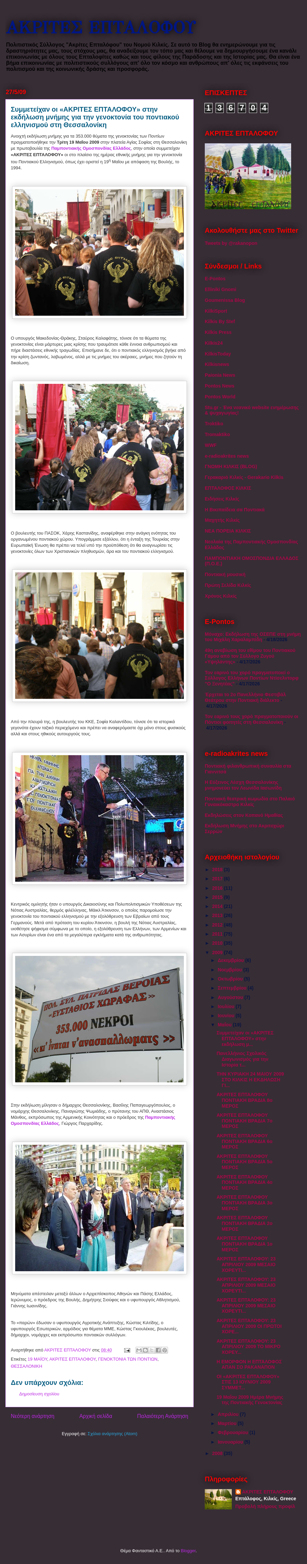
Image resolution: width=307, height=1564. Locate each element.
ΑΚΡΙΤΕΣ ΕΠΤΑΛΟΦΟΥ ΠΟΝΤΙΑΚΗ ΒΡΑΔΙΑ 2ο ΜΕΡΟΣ (245, 1223)
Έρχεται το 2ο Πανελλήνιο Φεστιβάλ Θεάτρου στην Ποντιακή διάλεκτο (245, 697)
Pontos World (220, 396)
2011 (218, 934)
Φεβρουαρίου (233, 1432)
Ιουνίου (226, 1015)
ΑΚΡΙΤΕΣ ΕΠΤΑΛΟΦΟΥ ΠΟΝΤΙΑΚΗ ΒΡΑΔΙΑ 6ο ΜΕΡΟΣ (245, 1141)
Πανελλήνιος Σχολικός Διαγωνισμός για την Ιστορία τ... (242, 1059)
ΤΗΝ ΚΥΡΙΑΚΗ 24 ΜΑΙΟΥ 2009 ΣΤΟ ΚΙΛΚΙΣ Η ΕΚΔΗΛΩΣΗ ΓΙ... (250, 1079)
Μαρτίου (228, 1423)
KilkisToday (218, 354)
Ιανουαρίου (231, 1442)
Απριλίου (229, 1414)
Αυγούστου (231, 997)
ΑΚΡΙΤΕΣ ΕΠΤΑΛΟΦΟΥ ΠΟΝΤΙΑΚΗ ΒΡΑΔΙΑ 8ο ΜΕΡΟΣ (245, 1100)
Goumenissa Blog (225, 300)
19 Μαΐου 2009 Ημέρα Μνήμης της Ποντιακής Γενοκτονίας (250, 1399)
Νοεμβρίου (230, 969)
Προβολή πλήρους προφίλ (265, 1506)
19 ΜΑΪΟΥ (37, 1359)
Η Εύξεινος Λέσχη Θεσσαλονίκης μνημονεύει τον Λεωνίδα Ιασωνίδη (243, 785)
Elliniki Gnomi (220, 289)
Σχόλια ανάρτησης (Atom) (112, 1433)
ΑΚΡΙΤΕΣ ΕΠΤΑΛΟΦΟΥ (100, 28)
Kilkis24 (214, 343)
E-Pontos (215, 278)
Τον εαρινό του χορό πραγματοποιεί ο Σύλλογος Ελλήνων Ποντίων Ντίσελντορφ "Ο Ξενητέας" (252, 678)
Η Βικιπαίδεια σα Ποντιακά (234, 509)
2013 (218, 915)
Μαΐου (225, 1024)
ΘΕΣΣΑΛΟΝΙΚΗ (26, 1366)
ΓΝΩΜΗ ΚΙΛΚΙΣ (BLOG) (231, 466)
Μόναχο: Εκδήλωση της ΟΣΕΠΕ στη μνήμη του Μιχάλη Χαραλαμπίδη (253, 637)
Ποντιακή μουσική (225, 574)
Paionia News (220, 375)
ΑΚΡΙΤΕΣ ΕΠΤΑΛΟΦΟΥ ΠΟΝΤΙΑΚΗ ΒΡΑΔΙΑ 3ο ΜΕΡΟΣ (245, 1202)
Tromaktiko (217, 434)
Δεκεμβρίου (231, 960)
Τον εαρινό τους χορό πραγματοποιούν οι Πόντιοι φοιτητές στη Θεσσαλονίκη (251, 719)
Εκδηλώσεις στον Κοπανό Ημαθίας (244, 815)
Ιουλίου (226, 1006)
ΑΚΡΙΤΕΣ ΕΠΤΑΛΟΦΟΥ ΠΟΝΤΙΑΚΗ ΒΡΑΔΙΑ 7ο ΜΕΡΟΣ (245, 1120)
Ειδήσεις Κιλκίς (222, 499)
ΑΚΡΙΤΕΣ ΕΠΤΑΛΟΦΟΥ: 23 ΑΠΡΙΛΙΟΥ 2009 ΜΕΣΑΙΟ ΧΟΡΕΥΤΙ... (246, 1264)
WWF (211, 445)
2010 (218, 943)
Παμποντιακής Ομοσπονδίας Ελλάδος (91, 148)
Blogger (188, 1550)
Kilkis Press (218, 332)
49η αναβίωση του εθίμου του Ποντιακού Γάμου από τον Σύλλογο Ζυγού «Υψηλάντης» (250, 656)
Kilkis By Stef (220, 321)
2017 (218, 878)
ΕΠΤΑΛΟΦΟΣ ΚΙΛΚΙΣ (228, 488)
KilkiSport (216, 311)
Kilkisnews (217, 364)
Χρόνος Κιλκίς (221, 596)
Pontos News (219, 386)
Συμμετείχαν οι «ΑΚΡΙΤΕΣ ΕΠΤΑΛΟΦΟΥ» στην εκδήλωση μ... (245, 1038)
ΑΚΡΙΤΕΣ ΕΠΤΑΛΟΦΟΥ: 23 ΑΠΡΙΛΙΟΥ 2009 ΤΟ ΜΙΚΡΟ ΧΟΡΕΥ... (248, 1346)
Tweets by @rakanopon (231, 243)
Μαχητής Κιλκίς (222, 520)
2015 (218, 897)
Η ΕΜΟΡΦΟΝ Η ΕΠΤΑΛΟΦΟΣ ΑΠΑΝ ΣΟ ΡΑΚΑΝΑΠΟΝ (249, 1364)
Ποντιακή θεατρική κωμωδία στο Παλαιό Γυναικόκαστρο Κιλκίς (250, 801)
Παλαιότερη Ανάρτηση (162, 1416)
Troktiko (214, 423)
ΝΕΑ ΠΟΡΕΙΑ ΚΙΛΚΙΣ (228, 531)
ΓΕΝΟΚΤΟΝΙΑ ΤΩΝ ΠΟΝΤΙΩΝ (128, 1359)
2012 (218, 925)
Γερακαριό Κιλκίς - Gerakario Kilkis (244, 477)
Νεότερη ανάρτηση (32, 1416)
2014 (218, 906)
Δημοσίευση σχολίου (39, 1393)
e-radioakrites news (227, 456)
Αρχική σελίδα (95, 1416)
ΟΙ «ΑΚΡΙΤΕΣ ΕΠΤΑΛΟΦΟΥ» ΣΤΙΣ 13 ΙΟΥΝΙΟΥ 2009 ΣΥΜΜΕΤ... (248, 1382)
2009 (218, 952)
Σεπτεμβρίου (233, 988)
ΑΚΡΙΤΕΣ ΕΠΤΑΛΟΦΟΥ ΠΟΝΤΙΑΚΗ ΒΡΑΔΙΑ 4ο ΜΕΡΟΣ (245, 1182)
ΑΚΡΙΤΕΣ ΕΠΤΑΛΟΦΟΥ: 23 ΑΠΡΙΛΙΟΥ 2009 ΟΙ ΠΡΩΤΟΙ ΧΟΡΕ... (249, 1326)
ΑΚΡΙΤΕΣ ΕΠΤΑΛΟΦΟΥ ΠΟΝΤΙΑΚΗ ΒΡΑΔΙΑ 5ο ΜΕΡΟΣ (245, 1162)
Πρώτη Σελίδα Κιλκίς (228, 585)
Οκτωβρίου (231, 979)
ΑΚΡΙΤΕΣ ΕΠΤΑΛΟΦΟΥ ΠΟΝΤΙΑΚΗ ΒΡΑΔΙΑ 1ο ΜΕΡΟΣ (245, 1243)
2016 (218, 888)
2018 (218, 869)
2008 (218, 1453)
